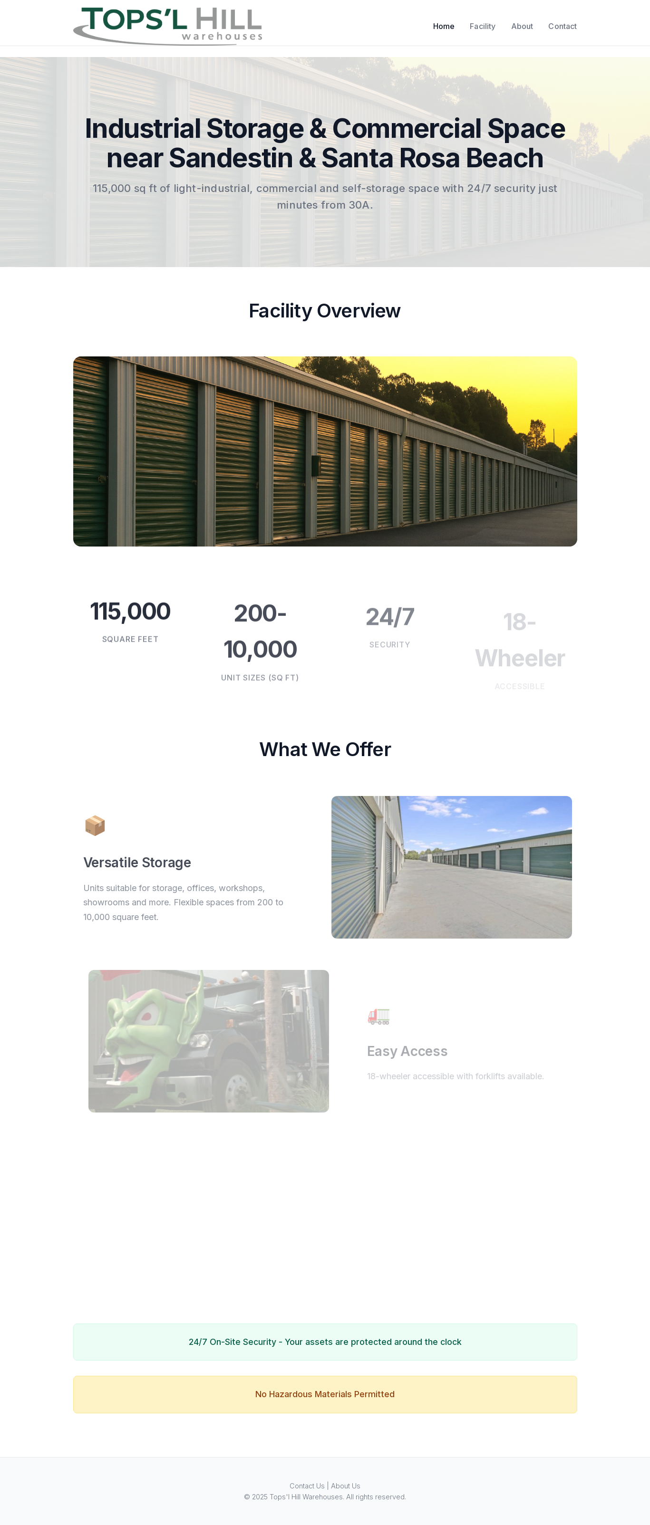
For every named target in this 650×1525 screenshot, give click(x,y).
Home (444, 26)
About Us (345, 1486)
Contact (562, 26)
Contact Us (307, 1486)
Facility (482, 26)
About (522, 26)
